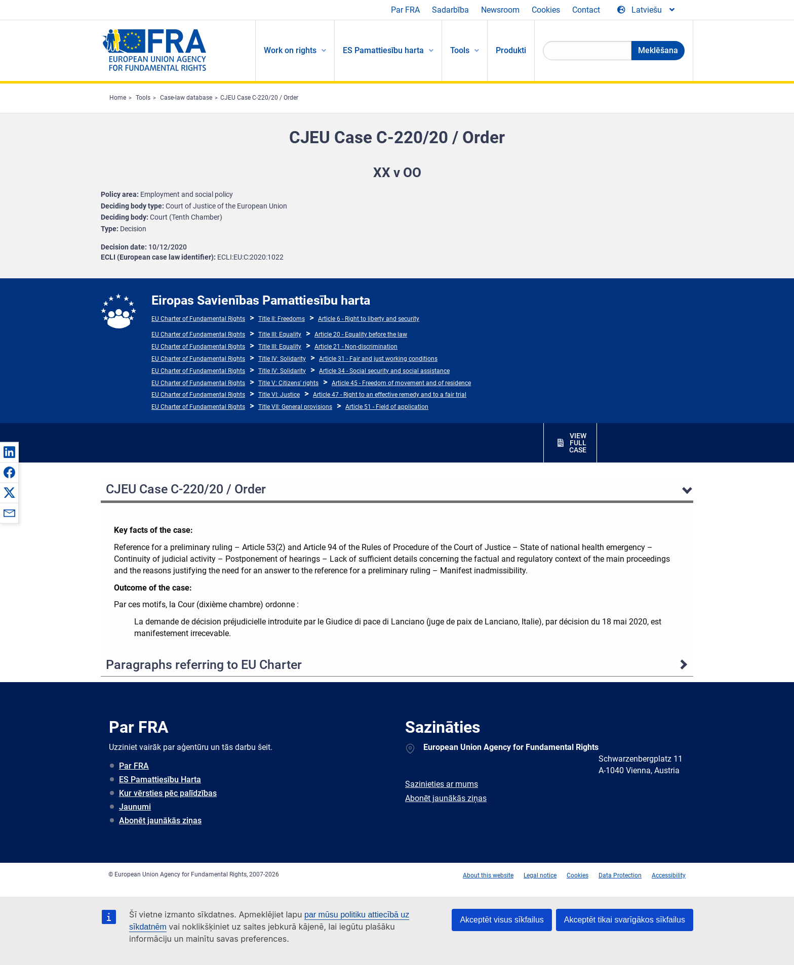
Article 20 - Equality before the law (360, 334)
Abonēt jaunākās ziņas (160, 820)
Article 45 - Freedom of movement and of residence (401, 383)
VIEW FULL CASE (577, 443)
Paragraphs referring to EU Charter (204, 664)
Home (117, 97)
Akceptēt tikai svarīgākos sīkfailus (624, 919)
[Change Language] (646, 10)
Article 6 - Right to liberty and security (368, 318)
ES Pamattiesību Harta (160, 779)
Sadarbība (450, 10)
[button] (9, 452)
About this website (488, 875)
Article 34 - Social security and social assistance (384, 370)
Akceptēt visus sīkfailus (501, 919)
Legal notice (540, 875)
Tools (143, 97)
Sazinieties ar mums (441, 784)
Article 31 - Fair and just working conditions (378, 358)
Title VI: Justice (279, 394)
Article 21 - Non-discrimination (356, 346)
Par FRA (405, 10)
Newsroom (500, 10)
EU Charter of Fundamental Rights (198, 318)
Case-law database (186, 97)
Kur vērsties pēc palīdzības (168, 793)
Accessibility (669, 875)
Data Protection (620, 875)
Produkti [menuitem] (511, 50)
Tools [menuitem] (459, 50)
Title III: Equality (279, 334)
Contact (586, 10)
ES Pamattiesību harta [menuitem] (383, 50)
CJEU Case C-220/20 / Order (259, 97)
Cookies (546, 10)
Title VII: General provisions (295, 406)
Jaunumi (135, 807)
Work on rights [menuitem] (290, 50)
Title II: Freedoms (281, 318)
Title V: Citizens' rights (288, 383)
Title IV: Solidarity (282, 358)
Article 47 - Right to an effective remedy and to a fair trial (389, 394)
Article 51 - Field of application (386, 406)
